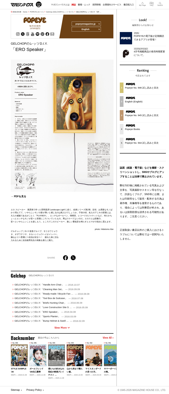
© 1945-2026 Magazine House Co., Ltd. (141, 390)
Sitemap (15, 390)
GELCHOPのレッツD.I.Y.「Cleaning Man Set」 (47, 289)
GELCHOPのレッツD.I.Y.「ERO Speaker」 (45, 312)
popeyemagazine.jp (87, 24)
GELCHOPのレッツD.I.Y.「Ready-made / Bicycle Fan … (51, 294)
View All (108, 338)
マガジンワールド (26, 4)
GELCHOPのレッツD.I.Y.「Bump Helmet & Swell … (49, 321)
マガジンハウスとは (60, 5)
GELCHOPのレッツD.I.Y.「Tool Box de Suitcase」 (48, 298)
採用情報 (96, 5)
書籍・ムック (84, 5)
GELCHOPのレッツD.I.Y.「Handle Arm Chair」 (47, 284)
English (91, 29)
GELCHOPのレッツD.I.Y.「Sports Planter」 (45, 316)
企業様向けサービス (112, 5)
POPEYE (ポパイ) (37, 12)
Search (160, 3)
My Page (142, 3)
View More (62, 327)
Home (25, 12)
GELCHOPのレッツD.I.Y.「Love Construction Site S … (51, 307)
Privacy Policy (34, 390)
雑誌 (74, 5)
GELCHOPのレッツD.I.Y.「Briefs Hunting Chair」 (48, 303)
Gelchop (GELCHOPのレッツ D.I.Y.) (60, 12)
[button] (110, 359)
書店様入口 (128, 5)
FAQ (151, 3)
